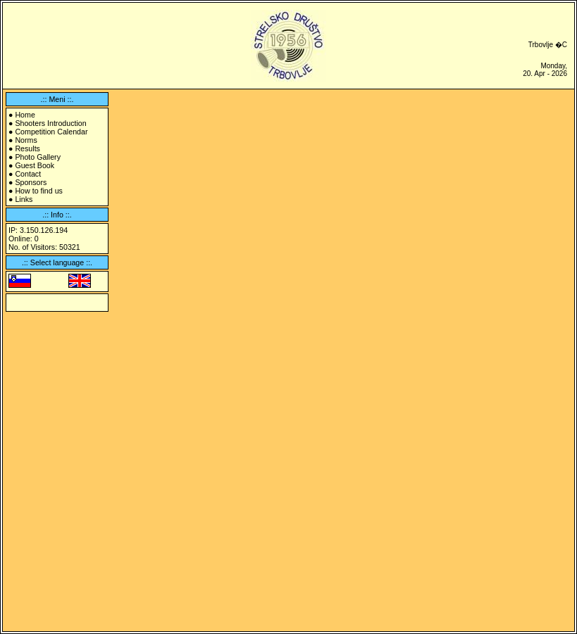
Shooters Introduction (50, 123)
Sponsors (30, 182)
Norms (26, 140)
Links (23, 199)
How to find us (39, 190)
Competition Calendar (51, 131)
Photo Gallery (38, 157)
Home (25, 114)
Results (27, 148)
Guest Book (34, 165)
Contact (28, 174)
